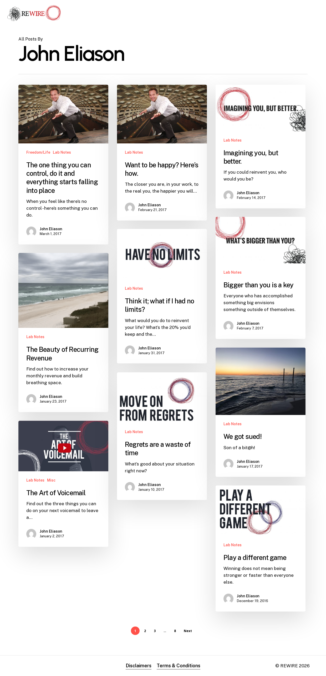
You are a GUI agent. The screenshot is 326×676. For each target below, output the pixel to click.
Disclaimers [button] (138, 665)
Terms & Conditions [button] (178, 665)
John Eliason (51, 229)
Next (188, 631)
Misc (51, 495)
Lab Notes (62, 152)
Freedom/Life (38, 152)
